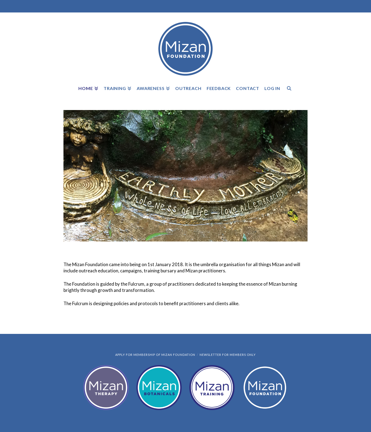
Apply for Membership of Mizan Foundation (155, 354)
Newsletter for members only (228, 354)
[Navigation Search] (289, 92)
